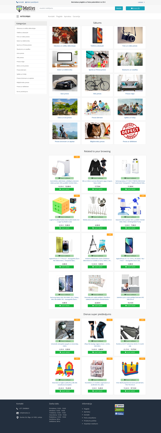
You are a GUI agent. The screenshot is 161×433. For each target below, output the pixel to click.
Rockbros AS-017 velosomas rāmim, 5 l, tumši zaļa (130, 345)
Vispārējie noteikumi (91, 424)
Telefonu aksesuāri (22, 32)
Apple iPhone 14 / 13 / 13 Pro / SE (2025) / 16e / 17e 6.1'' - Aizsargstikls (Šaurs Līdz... (130, 260)
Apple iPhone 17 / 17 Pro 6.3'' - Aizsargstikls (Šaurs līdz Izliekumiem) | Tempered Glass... (64, 260)
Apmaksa (67, 16)
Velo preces (20, 57)
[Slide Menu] (24, 16)
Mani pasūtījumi (31, 2)
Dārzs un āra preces (23, 66)
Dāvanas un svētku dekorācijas (26, 28)
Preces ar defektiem (23, 86)
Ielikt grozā (64, 189)
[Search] (119, 8)
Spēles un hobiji (21, 74)
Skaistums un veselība (23, 49)
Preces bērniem (21, 70)
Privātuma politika (90, 421)
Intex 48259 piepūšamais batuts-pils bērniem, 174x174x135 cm (130, 384)
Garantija (76, 16)
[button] (141, 2)
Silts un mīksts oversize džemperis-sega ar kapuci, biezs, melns (97, 182)
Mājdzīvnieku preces (23, 82)
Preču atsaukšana (90, 418)
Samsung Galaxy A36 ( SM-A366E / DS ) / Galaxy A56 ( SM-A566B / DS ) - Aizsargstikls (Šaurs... (64, 298)
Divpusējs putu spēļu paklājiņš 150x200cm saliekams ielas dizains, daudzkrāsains (97, 298)
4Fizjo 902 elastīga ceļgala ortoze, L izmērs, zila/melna (97, 345)
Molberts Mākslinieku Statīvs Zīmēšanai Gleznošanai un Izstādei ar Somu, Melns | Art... (97, 260)
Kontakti (20, 2)
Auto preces (20, 53)
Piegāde (59, 16)
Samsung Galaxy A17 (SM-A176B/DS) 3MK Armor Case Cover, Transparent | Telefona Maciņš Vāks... (130, 182)
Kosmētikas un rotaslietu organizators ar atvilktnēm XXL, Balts (97, 384)
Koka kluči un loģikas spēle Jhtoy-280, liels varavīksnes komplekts (64, 384)
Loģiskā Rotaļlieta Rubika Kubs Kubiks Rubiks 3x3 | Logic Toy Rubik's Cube (64, 221)
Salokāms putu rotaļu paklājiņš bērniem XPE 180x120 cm (130, 298)
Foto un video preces (23, 37)
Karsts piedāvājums (22, 91)
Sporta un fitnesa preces (24, 45)
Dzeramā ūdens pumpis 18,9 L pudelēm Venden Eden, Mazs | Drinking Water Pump (130, 221)
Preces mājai (20, 62)
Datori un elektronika (23, 41)
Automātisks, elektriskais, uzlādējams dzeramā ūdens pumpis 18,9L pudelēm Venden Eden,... (64, 182)
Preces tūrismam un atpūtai (25, 78)
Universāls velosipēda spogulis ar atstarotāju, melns (64, 345)
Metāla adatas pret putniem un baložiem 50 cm (97, 220)
